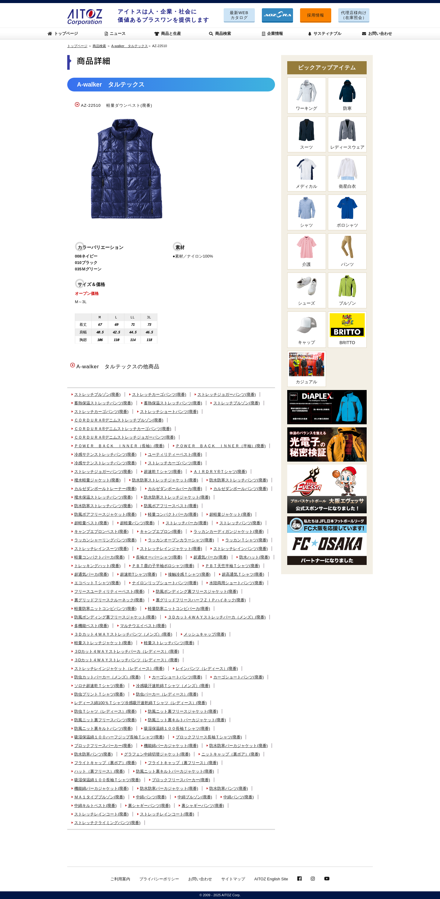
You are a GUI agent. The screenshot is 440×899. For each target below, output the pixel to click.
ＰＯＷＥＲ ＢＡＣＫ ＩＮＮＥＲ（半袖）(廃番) (221, 446)
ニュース (115, 33)
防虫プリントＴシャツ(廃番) (99, 694)
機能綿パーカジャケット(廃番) (171, 745)
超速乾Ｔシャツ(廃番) (163, 471)
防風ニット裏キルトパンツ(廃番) (103, 728)
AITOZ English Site (271, 879)
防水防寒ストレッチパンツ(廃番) (238, 480)
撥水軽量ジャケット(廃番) (97, 480)
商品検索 (220, 33)
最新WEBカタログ (239, 15)
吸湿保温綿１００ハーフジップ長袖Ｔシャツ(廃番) (119, 737)
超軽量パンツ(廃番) (137, 523)
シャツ (306, 212)
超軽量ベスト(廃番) (91, 523)
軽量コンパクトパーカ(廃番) (173, 514)
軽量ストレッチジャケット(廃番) (103, 643)
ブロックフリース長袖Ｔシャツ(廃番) (209, 737)
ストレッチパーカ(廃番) (187, 523)
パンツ (347, 251)
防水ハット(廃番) (254, 557)
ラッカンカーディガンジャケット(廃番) (228, 531)
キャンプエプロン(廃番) (161, 531)
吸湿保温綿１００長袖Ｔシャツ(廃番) (177, 728)
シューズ (306, 290)
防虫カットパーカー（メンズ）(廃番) (107, 677)
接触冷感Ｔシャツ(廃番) (189, 574)
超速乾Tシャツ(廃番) (138, 574)
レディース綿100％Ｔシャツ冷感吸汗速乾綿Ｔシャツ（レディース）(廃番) (140, 702)
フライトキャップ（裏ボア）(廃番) (105, 762)
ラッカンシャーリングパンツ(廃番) (105, 540)
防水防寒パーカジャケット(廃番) (238, 745)
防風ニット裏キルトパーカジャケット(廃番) (187, 720)
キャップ (306, 329)
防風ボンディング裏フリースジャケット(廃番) (197, 591)
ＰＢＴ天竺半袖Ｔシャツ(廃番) (232, 565)
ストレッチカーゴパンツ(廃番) (159, 394)
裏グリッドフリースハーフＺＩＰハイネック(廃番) (201, 600)
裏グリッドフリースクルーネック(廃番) (109, 600)
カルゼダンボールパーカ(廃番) (175, 488)
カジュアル (306, 368)
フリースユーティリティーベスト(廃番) (109, 591)
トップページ (63, 33)
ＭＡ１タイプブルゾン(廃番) (99, 797)
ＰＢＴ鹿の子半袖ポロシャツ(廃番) (163, 565)
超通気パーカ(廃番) (210, 557)
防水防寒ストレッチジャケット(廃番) (165, 480)
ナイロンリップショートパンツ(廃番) (165, 583)
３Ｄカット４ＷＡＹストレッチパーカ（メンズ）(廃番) (217, 617)
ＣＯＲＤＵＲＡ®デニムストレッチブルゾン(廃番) (118, 420)
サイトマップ (233, 879)
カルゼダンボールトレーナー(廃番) (105, 488)
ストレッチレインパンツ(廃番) (240, 548)
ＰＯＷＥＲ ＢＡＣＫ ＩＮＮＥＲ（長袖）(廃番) (119, 446)
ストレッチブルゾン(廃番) (97, 394)
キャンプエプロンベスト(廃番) (101, 531)
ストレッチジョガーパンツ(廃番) (226, 394)
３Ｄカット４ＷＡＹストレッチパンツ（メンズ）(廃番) (123, 634)
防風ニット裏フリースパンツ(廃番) (105, 720)
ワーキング (306, 95)
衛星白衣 (347, 173)
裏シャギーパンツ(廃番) (149, 805)
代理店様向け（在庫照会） (354, 15)
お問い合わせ (377, 33)
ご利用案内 (120, 879)
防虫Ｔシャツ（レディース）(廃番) (105, 711)
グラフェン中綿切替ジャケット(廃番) (157, 754)
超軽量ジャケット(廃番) (230, 514)
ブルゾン (347, 290)
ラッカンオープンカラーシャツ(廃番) (181, 540)
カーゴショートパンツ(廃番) (177, 677)
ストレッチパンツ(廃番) (240, 523)
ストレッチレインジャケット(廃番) (171, 548)
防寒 (347, 95)
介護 (306, 251)
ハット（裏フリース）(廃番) (99, 771)
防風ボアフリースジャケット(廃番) (105, 514)
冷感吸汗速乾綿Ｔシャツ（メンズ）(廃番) (173, 685)
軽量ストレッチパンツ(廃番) (169, 643)
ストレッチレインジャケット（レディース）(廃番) (119, 668)
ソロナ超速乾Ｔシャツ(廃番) (99, 685)
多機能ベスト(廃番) (91, 625)
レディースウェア (347, 134)
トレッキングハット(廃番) (97, 565)
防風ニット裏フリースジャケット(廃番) (183, 711)
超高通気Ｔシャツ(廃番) (243, 574)
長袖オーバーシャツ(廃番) (159, 557)
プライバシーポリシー (159, 879)
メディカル (306, 173)
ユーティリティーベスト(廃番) (175, 454)
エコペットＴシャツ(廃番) (97, 583)
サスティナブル (324, 33)
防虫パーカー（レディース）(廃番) (167, 694)
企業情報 (272, 33)
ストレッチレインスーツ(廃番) (101, 548)
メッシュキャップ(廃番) (205, 634)
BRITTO (347, 329)
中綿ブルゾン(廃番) (195, 797)
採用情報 (315, 15)
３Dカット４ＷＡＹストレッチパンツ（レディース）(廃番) (126, 660)
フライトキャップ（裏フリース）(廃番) (183, 762)
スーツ (306, 134)
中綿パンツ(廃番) (151, 797)
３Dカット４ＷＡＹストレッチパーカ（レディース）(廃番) (126, 651)
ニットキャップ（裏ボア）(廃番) (230, 754)
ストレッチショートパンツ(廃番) (169, 411)
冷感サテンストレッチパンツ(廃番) (105, 454)
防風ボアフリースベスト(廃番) (171, 505)
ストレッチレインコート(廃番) (101, 814)
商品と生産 (167, 33)
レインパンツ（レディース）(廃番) (207, 668)
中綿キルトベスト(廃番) (95, 805)
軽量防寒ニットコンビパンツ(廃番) (105, 608)
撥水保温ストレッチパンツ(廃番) (103, 497)
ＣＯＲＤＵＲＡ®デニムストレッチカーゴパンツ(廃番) (122, 428)
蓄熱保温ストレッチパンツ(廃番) (103, 403)
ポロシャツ (347, 212)
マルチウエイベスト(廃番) (143, 625)
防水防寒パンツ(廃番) (93, 754)
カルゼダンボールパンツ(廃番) (240, 488)
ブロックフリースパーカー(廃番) (103, 745)
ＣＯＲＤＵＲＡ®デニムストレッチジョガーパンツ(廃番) (124, 437)
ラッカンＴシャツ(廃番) (246, 540)
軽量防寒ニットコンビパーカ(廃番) (179, 608)
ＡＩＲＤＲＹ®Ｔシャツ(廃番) (220, 471)
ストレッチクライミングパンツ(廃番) (107, 822)
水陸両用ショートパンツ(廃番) (236, 583)
